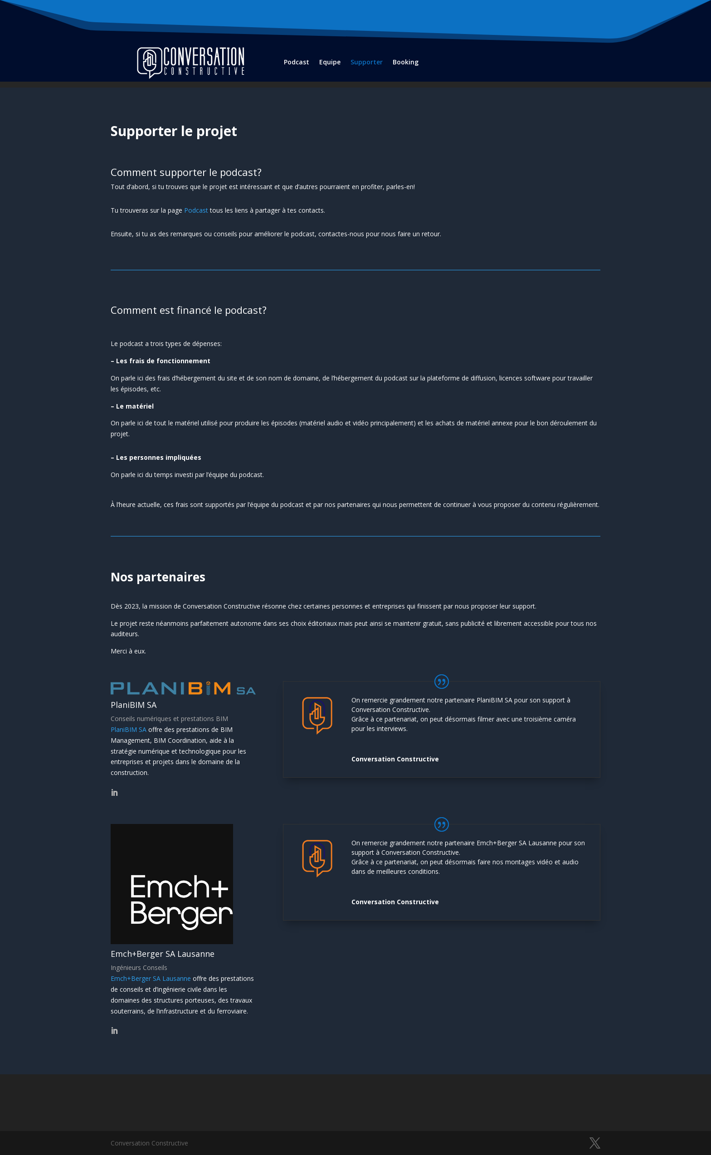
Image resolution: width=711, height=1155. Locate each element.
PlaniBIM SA (128, 729)
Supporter (367, 62)
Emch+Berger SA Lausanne (151, 978)
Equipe (330, 62)
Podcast (296, 62)
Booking (406, 62)
